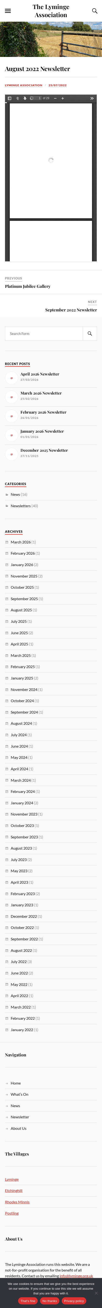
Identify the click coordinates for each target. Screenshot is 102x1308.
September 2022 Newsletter (71, 309)
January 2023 (22, 904)
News (15, 494)
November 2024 (24, 689)
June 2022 (19, 973)
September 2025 (24, 598)
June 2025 (19, 632)
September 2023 (24, 837)
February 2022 (23, 1018)
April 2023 (19, 882)
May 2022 (19, 984)
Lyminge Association (23, 85)
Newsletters (21, 505)
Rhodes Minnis (17, 1202)
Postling (12, 1213)
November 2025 (24, 576)
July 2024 (19, 734)
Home (16, 1083)
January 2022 (22, 1029)
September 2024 (24, 712)
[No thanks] (96, 1293)
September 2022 (24, 939)
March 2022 (21, 1007)
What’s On (19, 1094)
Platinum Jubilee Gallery (28, 286)
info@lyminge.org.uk (76, 1275)
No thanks (49, 1301)
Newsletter (20, 1117)
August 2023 (21, 848)
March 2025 (21, 655)
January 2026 (22, 564)
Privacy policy (74, 1301)
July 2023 (19, 859)
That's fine (27, 1301)
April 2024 (19, 768)
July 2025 (19, 621)
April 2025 (19, 644)
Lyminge (12, 1179)
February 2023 (23, 893)
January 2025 (22, 678)
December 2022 (24, 916)
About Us (18, 1128)
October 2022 (22, 927)
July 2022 (19, 961)
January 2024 (22, 803)
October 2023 (22, 825)
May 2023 (19, 870)
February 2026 (23, 553)
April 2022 (19, 995)
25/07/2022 (58, 85)
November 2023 (24, 814)
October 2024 (22, 700)
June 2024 (19, 746)
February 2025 (23, 666)
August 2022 (21, 950)
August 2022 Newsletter (37, 68)
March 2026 (21, 542)
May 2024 (19, 757)
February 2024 (23, 791)
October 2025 (22, 587)
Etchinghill (13, 1190)
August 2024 (21, 723)
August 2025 (21, 610)
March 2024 (21, 780)
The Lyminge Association (51, 10)
